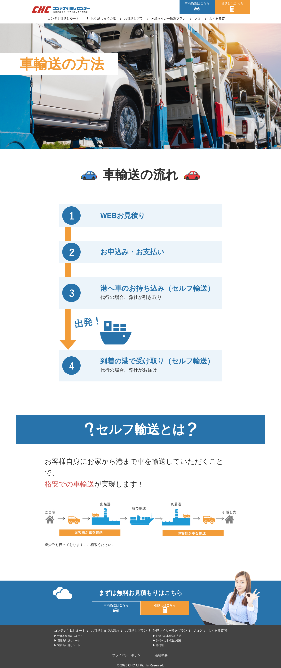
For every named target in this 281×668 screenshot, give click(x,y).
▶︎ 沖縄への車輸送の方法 (167, 635)
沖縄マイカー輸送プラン (167, 18)
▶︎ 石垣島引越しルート (67, 640)
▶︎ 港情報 (158, 645)
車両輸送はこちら (197, 3)
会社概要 (161, 655)
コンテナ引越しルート (66, 18)
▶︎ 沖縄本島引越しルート (68, 635)
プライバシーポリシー (127, 655)
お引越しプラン (133, 18)
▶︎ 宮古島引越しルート (67, 645)
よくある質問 (214, 18)
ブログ (194, 18)
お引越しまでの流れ (102, 18)
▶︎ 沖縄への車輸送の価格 (167, 640)
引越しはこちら (232, 3)
